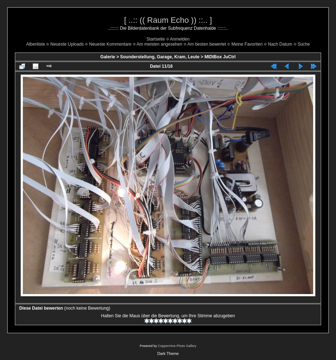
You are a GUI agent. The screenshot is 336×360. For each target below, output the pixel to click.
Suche (304, 44)
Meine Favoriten (247, 44)
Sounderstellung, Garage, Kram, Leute (160, 56)
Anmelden (179, 39)
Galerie (108, 56)
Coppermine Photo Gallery (177, 346)
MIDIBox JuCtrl (219, 56)
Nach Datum (280, 44)
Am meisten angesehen (159, 44)
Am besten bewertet (206, 44)
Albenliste (35, 44)
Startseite (156, 39)
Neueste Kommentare (110, 44)
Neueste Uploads (67, 44)
